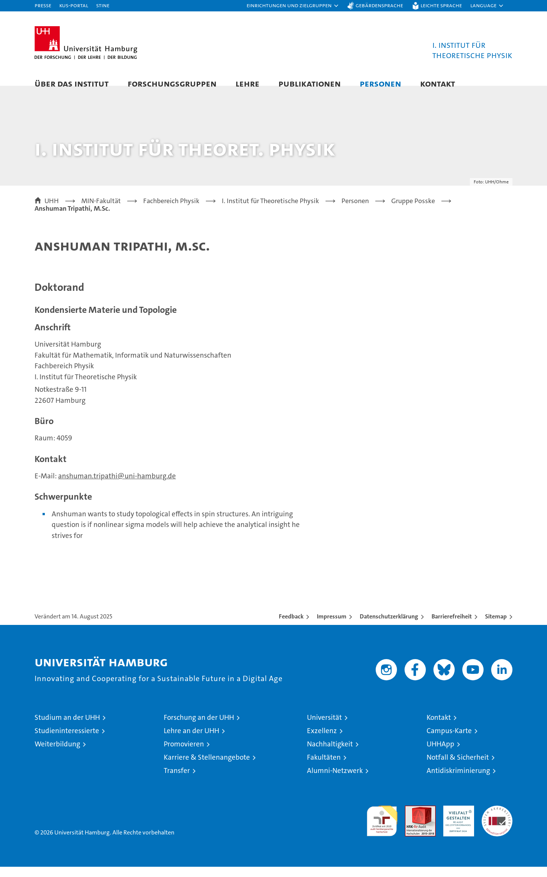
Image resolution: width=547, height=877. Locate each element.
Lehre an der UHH (191, 741)
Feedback (291, 627)
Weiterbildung (57, 754)
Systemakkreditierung (497, 820)
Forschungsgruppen (172, 83)
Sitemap (496, 627)
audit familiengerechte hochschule (382, 828)
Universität (324, 727)
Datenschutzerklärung (389, 627)
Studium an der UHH (67, 727)
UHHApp (440, 754)
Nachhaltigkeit (330, 754)
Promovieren (184, 754)
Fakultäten (324, 767)
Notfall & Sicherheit (458, 767)
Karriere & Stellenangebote (207, 767)
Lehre (247, 83)
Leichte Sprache (441, 5)
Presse (43, 5)
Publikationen (309, 83)
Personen (380, 83)
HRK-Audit (456, 820)
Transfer (177, 781)
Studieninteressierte (67, 741)
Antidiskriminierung (458, 781)
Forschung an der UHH (199, 727)
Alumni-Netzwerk (335, 781)
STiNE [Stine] (102, 5)
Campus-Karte (449, 741)
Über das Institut (72, 83)
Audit (412, 820)
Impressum (331, 627)
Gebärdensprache (379, 5)
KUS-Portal (73, 5)
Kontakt (437, 83)
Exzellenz (322, 741)
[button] (293, 5)
